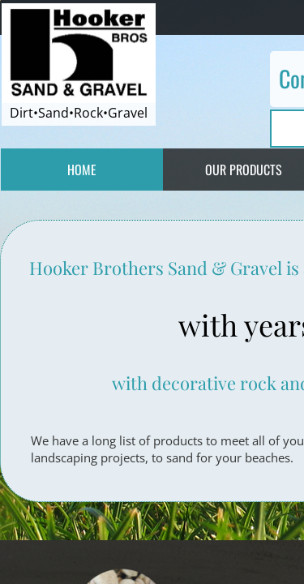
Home (81, 169)
